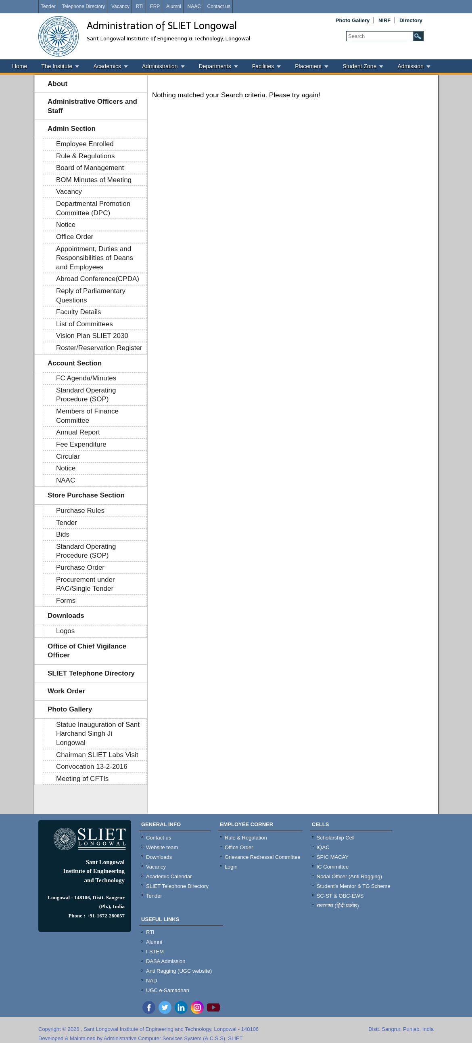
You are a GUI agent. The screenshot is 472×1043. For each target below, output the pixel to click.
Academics (107, 66)
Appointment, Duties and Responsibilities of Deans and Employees (94, 258)
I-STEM (155, 952)
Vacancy (120, 6)
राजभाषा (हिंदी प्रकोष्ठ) (338, 905)
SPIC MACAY (333, 857)
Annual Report (78, 432)
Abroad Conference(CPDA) (97, 279)
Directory (410, 20)
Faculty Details (78, 312)
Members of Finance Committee (87, 415)
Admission (410, 66)
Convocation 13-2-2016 (91, 766)
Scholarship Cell (336, 838)
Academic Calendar (169, 876)
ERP (155, 6)
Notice (65, 225)
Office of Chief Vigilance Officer (87, 650)
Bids (62, 534)
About (57, 84)
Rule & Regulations (85, 156)
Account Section (75, 363)
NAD (151, 981)
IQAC (323, 847)
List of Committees (84, 324)
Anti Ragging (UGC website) (179, 971)
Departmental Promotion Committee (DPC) (93, 208)
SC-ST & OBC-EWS (340, 896)
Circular (68, 456)
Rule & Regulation (246, 838)
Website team (162, 847)
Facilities (263, 66)
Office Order (74, 237)
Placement (308, 66)
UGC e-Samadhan (167, 990)
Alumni (173, 6)
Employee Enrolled (85, 144)
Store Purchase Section (86, 495)
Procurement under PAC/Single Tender (85, 584)
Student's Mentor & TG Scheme (354, 886)
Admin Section (72, 128)
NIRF (384, 20)
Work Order (66, 691)
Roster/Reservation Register (99, 348)
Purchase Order (80, 567)
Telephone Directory (83, 6)
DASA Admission (166, 961)
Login (231, 867)
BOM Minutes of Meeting (94, 180)
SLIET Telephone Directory (91, 673)
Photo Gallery (353, 20)
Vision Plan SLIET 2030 (92, 336)
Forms (65, 600)
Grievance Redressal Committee (263, 857)
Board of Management (90, 168)
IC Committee (333, 867)
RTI (140, 6)
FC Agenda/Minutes (86, 378)
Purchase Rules (80, 510)
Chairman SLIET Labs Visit (97, 755)
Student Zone (359, 66)
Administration (160, 66)
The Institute (56, 66)
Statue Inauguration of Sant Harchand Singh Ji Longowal (98, 734)
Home (19, 66)
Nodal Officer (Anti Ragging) (349, 876)
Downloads (66, 615)
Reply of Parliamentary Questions (90, 295)
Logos (65, 631)
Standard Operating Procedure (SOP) (86, 394)
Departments (215, 66)
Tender (48, 6)
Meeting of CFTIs (82, 779)
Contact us (218, 6)
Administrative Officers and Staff (92, 106)
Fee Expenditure (81, 444)
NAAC (193, 6)
